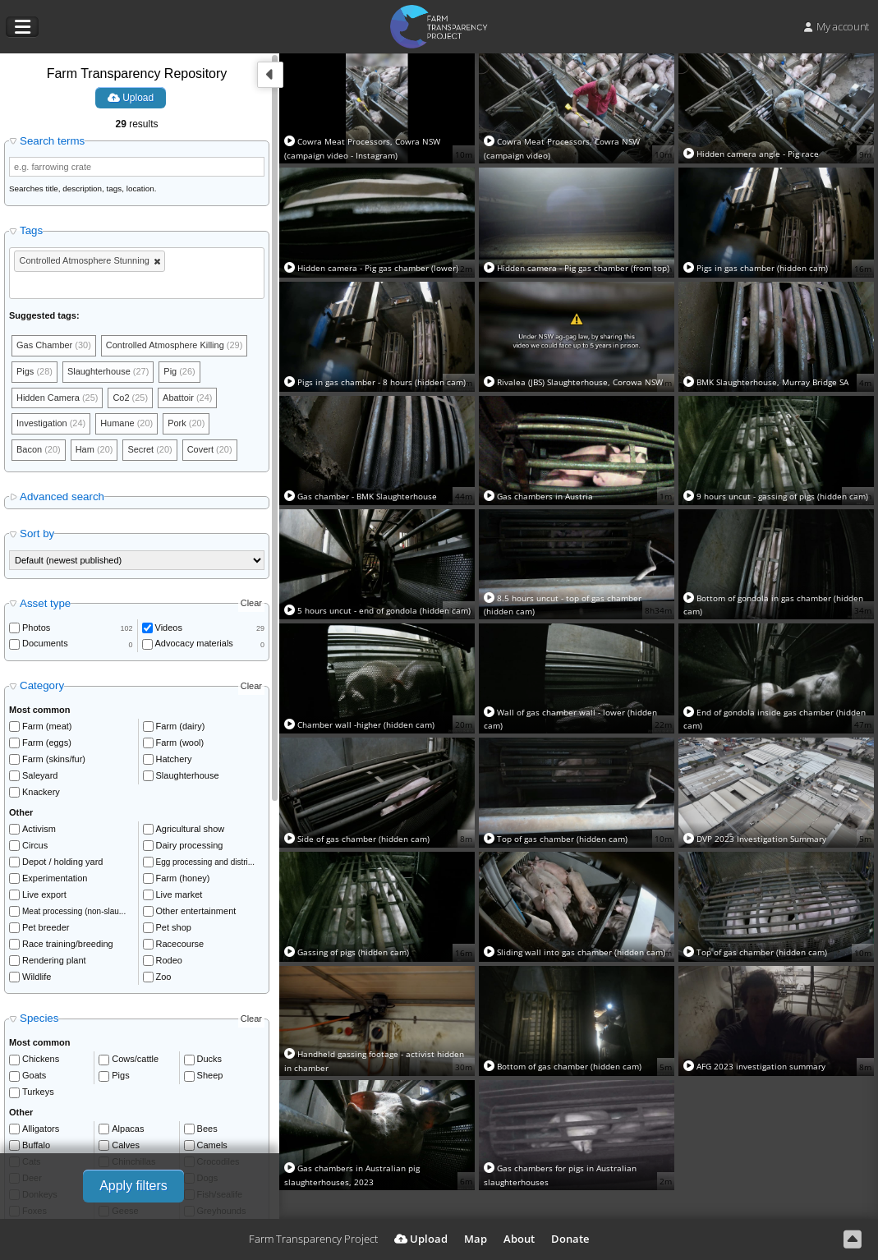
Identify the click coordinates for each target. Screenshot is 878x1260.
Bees (207, 1129)
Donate (570, 1238)
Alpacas (128, 1129)
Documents (45, 644)
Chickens (40, 1060)
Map (475, 1238)
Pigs (120, 1076)
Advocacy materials (194, 644)
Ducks (210, 1060)
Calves (126, 1145)
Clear (251, 604)
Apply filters (133, 1186)
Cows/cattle (135, 1060)
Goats (34, 1076)
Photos (36, 627)
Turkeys (38, 1092)
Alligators (40, 1129)
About (519, 1238)
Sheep (210, 1076)
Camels (212, 1145)
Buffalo (36, 1145)
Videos (168, 627)
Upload (131, 97)
